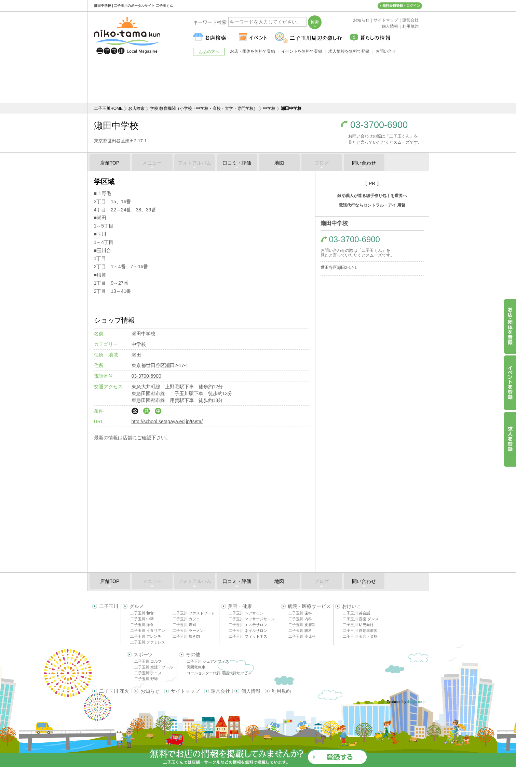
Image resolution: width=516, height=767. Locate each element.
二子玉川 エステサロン (248, 625)
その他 (193, 654)
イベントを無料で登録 (301, 51)
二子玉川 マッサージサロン (252, 619)
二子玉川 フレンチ (145, 636)
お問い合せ (386, 51)
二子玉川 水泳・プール (153, 667)
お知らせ (150, 691)
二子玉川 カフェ (186, 619)
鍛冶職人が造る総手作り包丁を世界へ (372, 195)
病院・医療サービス (309, 606)
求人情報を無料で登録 (348, 51)
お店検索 (136, 108)
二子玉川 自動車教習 (360, 630)
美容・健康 (240, 606)
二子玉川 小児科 (302, 636)
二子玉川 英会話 (356, 613)
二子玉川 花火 (114, 691)
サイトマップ (185, 691)
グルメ (137, 606)
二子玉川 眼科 (300, 630)
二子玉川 (108, 606)
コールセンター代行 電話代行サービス (219, 673)
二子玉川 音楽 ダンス (361, 619)
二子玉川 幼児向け (358, 625)
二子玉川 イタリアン (147, 630)
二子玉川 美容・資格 (360, 636)
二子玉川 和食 (142, 613)
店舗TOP (110, 163)
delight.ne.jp (416, 702)
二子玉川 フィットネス (248, 636)
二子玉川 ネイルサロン (248, 630)
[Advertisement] (258, 82)
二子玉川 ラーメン (188, 630)
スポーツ (143, 654)
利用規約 (281, 691)
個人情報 (250, 691)
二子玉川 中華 (142, 619)
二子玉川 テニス (148, 673)
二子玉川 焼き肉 (186, 636)
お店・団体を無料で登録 (252, 51)
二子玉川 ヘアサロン (246, 613)
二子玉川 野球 (146, 679)
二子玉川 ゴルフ (148, 661)
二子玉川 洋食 (142, 625)
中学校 (269, 108)
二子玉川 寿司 (184, 625)
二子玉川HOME (108, 108)
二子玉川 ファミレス (147, 642)
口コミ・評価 (236, 163)
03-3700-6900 (379, 125)
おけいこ (351, 606)
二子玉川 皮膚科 (302, 625)
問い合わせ (364, 163)
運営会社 (220, 691)
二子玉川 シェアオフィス (208, 661)
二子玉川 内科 (300, 619)
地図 (279, 163)
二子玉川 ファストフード (194, 613)
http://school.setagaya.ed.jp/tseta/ (167, 421)
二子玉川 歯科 (300, 613)
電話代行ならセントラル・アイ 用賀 (372, 205)
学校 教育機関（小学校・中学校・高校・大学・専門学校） (204, 108)
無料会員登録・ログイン (401, 6)
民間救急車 (196, 667)
